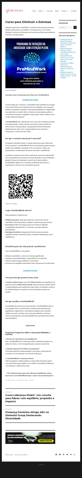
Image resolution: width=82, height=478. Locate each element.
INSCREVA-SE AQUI (30, 270)
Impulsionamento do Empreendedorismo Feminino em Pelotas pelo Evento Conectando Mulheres (67, 43)
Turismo (64, 11)
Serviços (50, 11)
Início (34, 11)
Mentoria (31, 380)
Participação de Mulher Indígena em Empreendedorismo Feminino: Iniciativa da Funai (67, 66)
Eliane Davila (9, 455)
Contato (74, 11)
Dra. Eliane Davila (10, 380)
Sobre (40, 11)
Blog (56, 11)
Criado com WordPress (21, 455)
